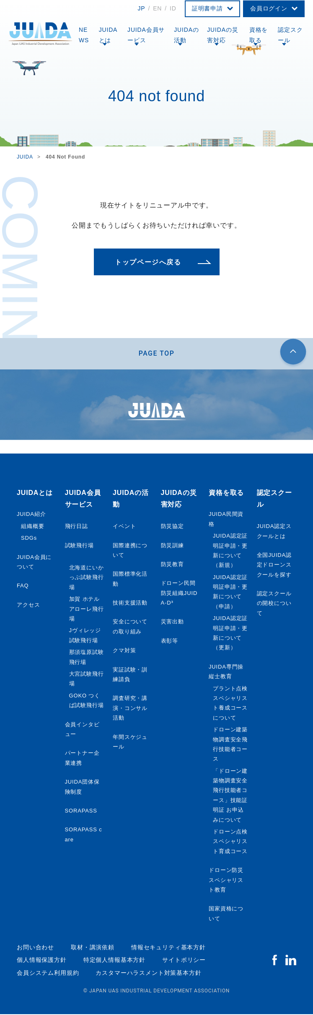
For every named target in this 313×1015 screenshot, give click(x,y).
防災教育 (172, 565)
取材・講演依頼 (92, 948)
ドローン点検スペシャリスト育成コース (230, 842)
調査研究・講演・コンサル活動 (130, 709)
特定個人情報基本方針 (114, 960)
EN (157, 8)
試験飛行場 (79, 546)
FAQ (23, 586)
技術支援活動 (130, 603)
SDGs (29, 539)
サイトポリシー (184, 960)
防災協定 (172, 527)
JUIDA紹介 (31, 515)
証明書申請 (207, 8)
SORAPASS (81, 811)
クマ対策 (124, 651)
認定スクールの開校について (274, 604)
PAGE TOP (156, 354)
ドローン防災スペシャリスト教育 (226, 881)
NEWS (84, 35)
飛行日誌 (76, 527)
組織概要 (32, 526)
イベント (124, 527)
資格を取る (258, 35)
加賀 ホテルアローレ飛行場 (86, 610)
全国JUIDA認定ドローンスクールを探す (274, 566)
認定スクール (290, 35)
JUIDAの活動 (186, 35)
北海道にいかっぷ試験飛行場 (86, 578)
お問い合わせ (35, 948)
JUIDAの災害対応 (222, 35)
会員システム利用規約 (48, 973)
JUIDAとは (108, 35)
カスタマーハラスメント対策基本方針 (148, 973)
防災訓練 (172, 546)
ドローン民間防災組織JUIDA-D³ (179, 594)
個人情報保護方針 (42, 960)
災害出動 (172, 622)
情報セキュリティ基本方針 (168, 948)
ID (173, 8)
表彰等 (169, 641)
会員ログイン (268, 8)
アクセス (28, 605)
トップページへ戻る (148, 262)
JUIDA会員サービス (146, 35)
